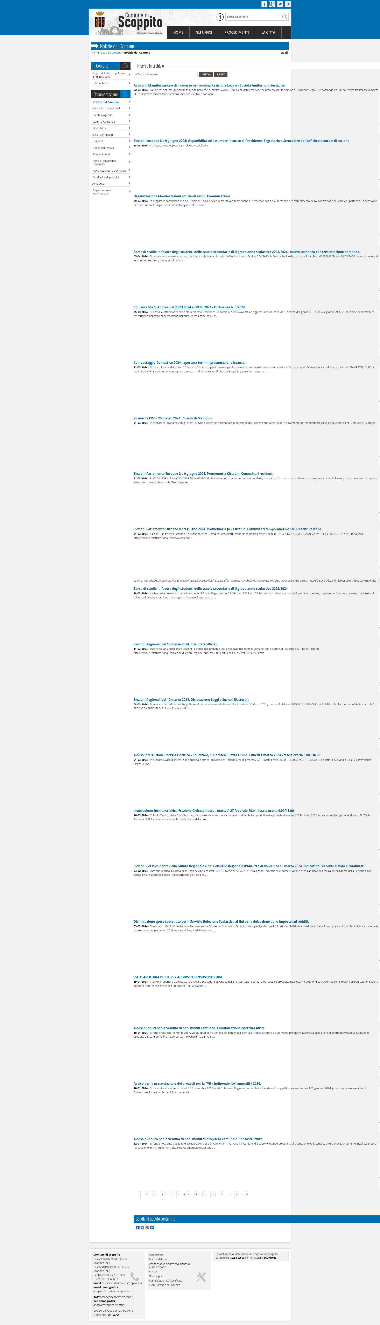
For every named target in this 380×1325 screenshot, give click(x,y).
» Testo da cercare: (147, 74)
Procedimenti (236, 32)
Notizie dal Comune (105, 102)
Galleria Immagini (102, 134)
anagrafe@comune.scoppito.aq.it (113, 1291)
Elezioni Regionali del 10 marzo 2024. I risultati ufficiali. (176, 644)
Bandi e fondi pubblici (105, 177)
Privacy (153, 1271)
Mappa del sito (158, 1259)
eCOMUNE (270, 1257)
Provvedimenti (101, 154)
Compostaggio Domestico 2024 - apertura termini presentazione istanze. (189, 363)
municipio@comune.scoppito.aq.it (122, 1283)
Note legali (155, 1276)
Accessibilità (156, 1255)
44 (236, 1194)
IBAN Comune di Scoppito (164, 1285)
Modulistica (99, 128)
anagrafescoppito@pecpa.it (109, 1305)
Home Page (98, 52)
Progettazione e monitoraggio (101, 191)
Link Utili (97, 141)
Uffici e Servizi (100, 83)
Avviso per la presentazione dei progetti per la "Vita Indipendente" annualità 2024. (197, 1083)
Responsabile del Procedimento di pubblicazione (169, 1265)
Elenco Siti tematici (103, 148)
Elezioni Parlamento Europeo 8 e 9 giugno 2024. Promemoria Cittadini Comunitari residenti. (204, 474)
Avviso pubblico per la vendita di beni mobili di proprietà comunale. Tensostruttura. (198, 1139)
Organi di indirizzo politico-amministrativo (108, 74)
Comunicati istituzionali (106, 108)
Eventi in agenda (102, 115)
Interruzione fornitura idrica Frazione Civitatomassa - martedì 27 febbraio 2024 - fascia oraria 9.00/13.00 (214, 811)
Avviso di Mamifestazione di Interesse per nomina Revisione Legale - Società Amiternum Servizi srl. (210, 85)
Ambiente (98, 183)
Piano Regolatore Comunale (109, 170)
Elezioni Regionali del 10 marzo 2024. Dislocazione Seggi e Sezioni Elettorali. (191, 700)
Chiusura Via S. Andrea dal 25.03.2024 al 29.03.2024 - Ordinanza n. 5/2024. (190, 307)
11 (222, 1194)
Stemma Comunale (103, 121)
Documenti (114, 52)
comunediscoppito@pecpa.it (116, 1297)
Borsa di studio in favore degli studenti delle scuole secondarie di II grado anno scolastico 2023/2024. (211, 588)
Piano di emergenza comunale (104, 162)
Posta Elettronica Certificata (165, 1280)
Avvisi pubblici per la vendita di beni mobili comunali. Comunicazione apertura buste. (200, 1028)
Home (178, 32)
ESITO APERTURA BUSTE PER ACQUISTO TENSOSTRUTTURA (178, 977)
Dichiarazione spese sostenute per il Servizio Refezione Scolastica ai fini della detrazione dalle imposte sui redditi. (221, 921)
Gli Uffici (204, 32)
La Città (268, 32)
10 (213, 1194)
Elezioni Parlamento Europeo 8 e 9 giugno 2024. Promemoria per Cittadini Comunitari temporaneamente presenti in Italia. (228, 529)
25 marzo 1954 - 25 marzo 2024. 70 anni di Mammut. (173, 418)
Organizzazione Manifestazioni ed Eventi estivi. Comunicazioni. (182, 196)
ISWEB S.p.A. (237, 1257)
